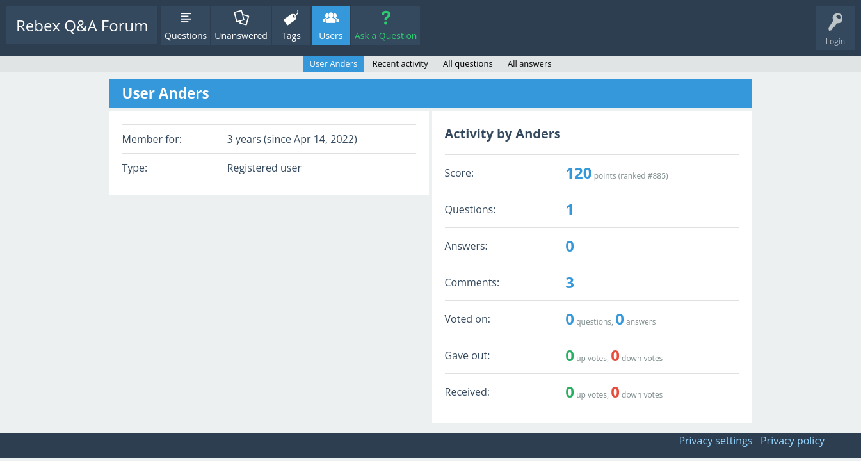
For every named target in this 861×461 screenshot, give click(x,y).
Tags (291, 35)
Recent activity (400, 63)
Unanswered (241, 35)
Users (330, 35)
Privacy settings (715, 440)
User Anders (334, 63)
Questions (186, 35)
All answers (529, 63)
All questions (468, 63)
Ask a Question (386, 35)
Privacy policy (792, 440)
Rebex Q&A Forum (82, 25)
